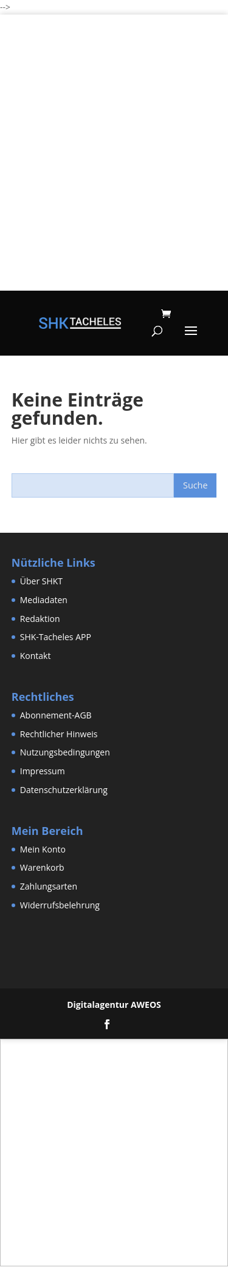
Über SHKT (41, 581)
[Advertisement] (114, 177)
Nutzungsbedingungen (65, 752)
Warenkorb (42, 867)
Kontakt (35, 655)
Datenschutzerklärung (64, 789)
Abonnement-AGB (56, 715)
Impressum (42, 771)
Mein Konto (43, 849)
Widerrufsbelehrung (60, 905)
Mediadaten (43, 600)
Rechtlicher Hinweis (59, 734)
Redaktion (40, 618)
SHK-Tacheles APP (55, 637)
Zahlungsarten (48, 886)
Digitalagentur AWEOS (114, 1004)
